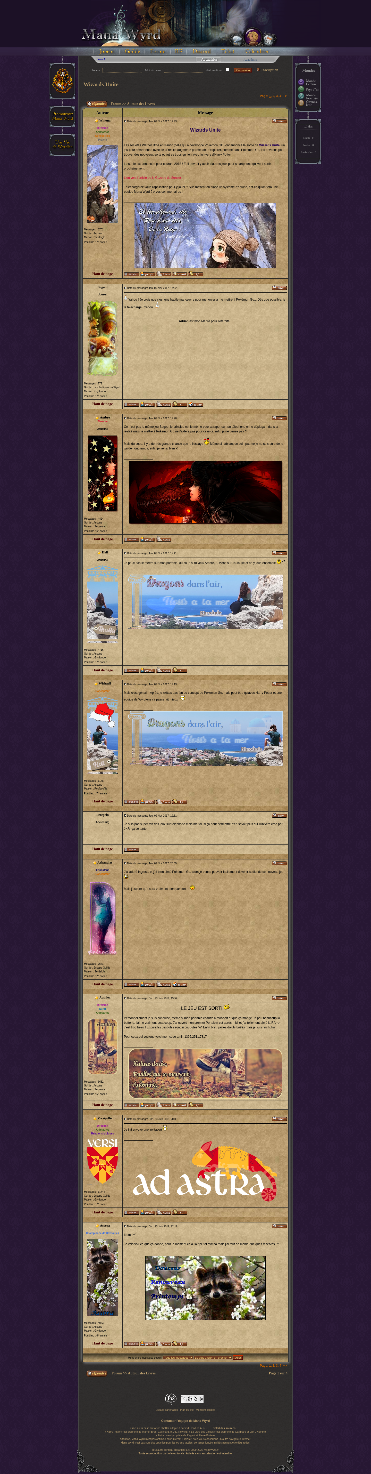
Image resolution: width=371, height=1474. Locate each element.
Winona (105, 120)
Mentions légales (205, 1409)
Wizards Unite (101, 84)
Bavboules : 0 (308, 152)
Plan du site (186, 1409)
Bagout (102, 287)
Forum (116, 104)
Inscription (268, 70)
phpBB (164, 1428)
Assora (105, 1225)
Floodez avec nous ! (107, 59)
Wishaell (105, 683)
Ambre (105, 417)
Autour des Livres (141, 104)
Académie (250, 59)
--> (285, 96)
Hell (105, 552)
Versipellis (104, 1118)
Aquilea (104, 997)
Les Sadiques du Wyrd (107, 387)
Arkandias (105, 862)
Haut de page (102, 274)
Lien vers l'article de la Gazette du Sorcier (152, 178)
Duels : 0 (308, 137)
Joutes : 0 (308, 145)
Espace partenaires (167, 1409)
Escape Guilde (102, 967)
